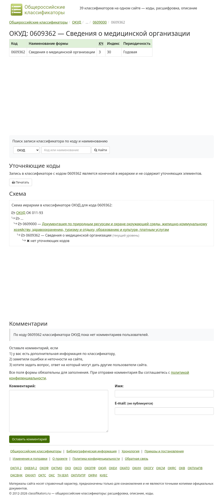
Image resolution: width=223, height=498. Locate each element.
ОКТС (42, 475)
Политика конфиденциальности (96, 458)
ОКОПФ (90, 468)
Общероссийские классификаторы (35, 451)
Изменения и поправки (30, 458)
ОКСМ (160, 468)
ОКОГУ (149, 468)
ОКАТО (125, 468)
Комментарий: (22, 386)
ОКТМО (56, 468)
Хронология (130, 451)
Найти (100, 150)
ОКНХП (30, 475)
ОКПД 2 (16, 468)
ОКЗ (68, 468)
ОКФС (172, 468)
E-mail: (134, 403)
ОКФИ (92, 475)
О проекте (60, 458)
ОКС (52, 475)
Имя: (119, 386)
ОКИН (136, 468)
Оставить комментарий (29, 439)
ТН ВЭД (62, 475)
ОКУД (20, 212)
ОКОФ (44, 468)
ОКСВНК (16, 475)
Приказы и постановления (164, 451)
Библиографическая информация (91, 451)
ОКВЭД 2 (30, 468)
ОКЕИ (113, 468)
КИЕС (104, 475)
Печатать (20, 182)
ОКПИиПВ (195, 468)
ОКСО (77, 468)
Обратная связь (136, 458)
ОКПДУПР (78, 475)
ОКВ (182, 468)
